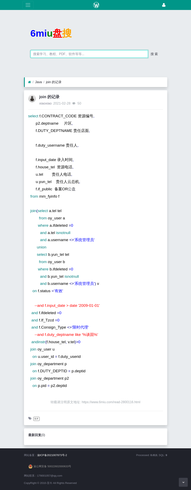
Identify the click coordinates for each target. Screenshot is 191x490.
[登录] (164, 5)
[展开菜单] (28, 5)
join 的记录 (54, 82)
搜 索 (154, 54)
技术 (36, 419)
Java (38, 82)
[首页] (29, 82)
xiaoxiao (45, 103)
